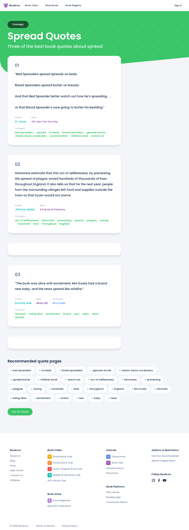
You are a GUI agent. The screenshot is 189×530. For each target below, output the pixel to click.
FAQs (13, 465)
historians (48, 220)
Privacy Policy (69, 525)
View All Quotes (20, 411)
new (76, 314)
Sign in (178, 5)
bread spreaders (73, 132)
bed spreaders (24, 132)
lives (36, 224)
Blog (12, 460)
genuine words (96, 132)
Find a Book (112, 492)
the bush (20, 314)
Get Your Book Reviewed (165, 455)
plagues (92, 220)
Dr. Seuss (21, 121)
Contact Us (16, 475)
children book (79, 136)
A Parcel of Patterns (52, 209)
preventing (64, 220)
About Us (15, 455)
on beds (54, 132)
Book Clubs (31, 5)
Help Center (16, 470)
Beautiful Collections (59, 506)
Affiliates (15, 480)
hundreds (24, 224)
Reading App (113, 497)
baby (85, 314)
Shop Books (51, 5)
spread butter (59, 136)
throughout (49, 224)
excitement (53, 314)
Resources (112, 473)
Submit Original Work (163, 460)
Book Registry (73, 5)
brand (67, 314)
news (95, 314)
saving (104, 220)
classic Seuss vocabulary (31, 136)
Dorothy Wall (23, 303)
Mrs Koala (59, 303)
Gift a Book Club (56, 480)
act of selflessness (27, 220)
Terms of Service (45, 525)
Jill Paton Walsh (25, 209)
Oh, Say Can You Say (44, 121)
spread (41, 132)
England (65, 224)
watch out (97, 136)
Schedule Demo (115, 468)
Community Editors (116, 502)
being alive (36, 314)
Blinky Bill (42, 303)
